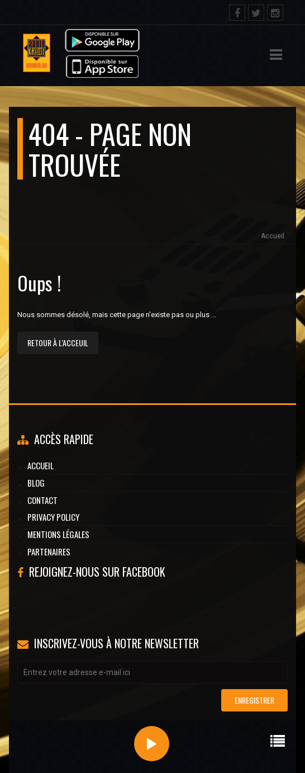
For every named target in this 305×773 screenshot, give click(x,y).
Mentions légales (58, 534)
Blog (36, 483)
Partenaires (48, 551)
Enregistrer (254, 700)
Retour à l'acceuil (57, 342)
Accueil (272, 236)
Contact (42, 500)
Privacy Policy (53, 517)
